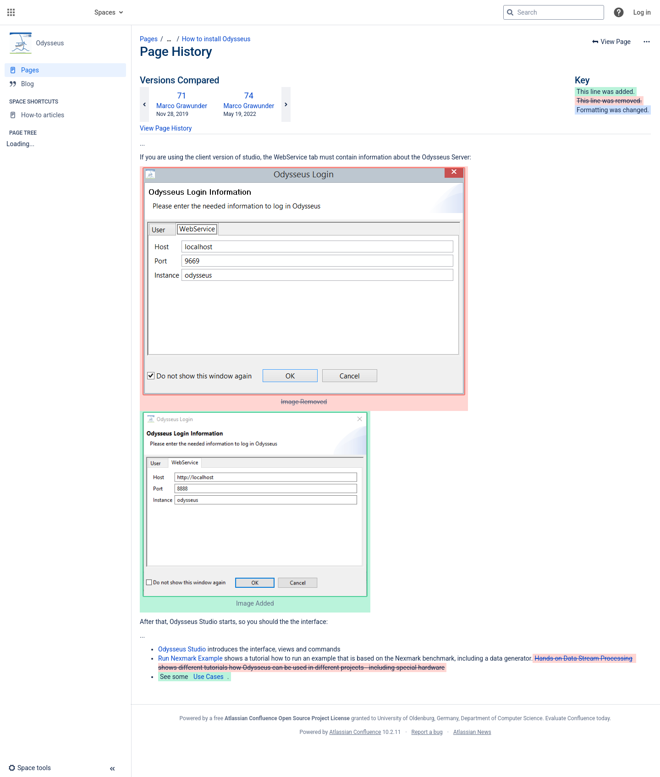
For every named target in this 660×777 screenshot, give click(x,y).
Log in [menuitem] (642, 12)
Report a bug (427, 732)
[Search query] (553, 12)
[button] (11, 12)
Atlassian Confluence (355, 732)
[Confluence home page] (51, 12)
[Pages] (65, 70)
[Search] (510, 12)
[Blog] (65, 84)
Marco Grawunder (181, 105)
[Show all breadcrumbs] (169, 39)
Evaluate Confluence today (577, 718)
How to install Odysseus (216, 39)
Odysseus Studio (182, 649)
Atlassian (395, 752)
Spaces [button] (105, 12)
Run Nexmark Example (190, 658)
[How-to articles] (65, 115)
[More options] (646, 42)
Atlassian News (472, 732)
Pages (149, 39)
